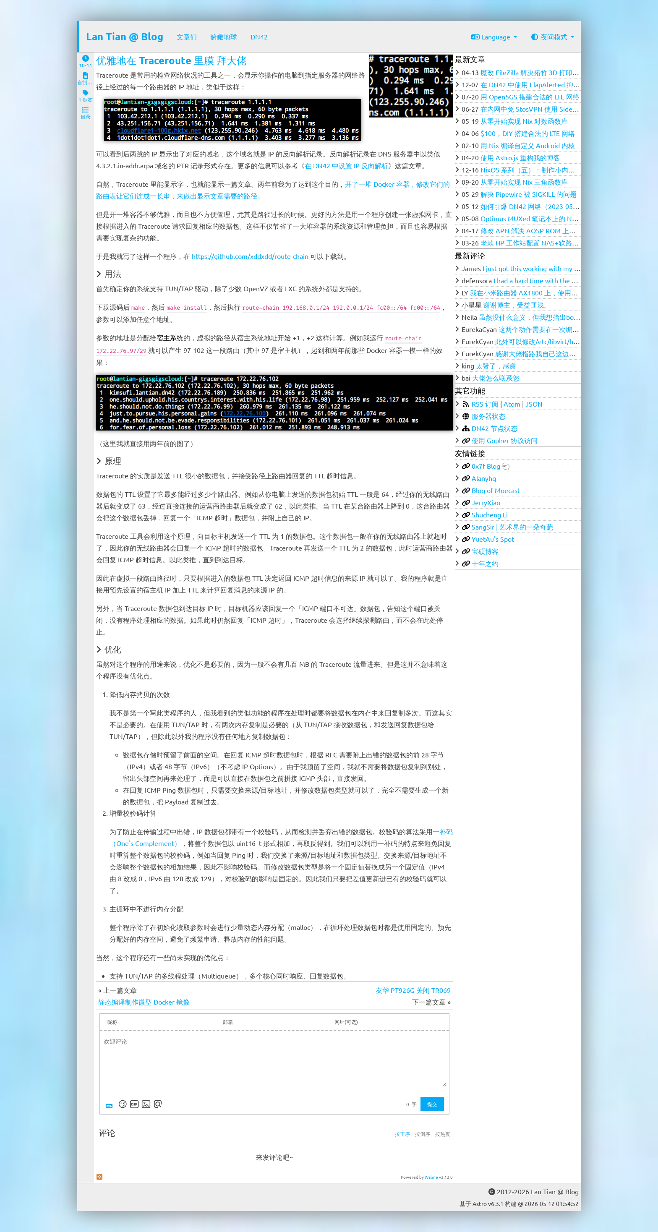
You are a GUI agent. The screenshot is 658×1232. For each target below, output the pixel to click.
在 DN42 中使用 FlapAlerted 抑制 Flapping (543, 84)
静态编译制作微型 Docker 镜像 (144, 1001)
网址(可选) (346, 1021)
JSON (534, 403)
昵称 (112, 1021)
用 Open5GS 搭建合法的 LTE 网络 (530, 96)
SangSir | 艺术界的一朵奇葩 (512, 526)
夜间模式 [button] (549, 36)
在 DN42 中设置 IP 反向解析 (346, 165)
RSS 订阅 (485, 403)
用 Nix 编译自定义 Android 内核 (527, 145)
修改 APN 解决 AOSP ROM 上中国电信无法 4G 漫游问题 (564, 230)
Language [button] (491, 36)
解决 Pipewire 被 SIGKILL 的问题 (528, 194)
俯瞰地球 (223, 36)
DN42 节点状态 (494, 428)
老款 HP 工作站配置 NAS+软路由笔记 (536, 242)
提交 (432, 1104)
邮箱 (228, 1021)
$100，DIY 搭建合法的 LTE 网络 (527, 133)
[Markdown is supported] (111, 1104)
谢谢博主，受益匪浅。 (517, 304)
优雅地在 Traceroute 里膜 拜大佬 (171, 60)
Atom (512, 403)
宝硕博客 (485, 551)
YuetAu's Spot (493, 539)
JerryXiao (486, 502)
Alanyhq (484, 478)
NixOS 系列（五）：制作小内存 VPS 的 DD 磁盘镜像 (558, 169)
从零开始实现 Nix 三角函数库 (524, 181)
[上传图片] (146, 1104)
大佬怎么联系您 (495, 377)
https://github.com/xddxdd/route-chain (250, 256)
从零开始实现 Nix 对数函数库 (524, 121)
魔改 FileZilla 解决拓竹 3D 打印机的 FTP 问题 (547, 72)
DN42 (259, 36)
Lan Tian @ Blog (124, 36)
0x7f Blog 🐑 (491, 466)
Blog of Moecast (496, 490)
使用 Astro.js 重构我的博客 (520, 157)
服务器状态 (488, 416)
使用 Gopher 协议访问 (505, 440)
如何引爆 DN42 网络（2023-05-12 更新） (542, 206)
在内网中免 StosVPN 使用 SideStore (534, 108)
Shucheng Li (490, 514)
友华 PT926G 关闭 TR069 (413, 990)
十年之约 (485, 563)
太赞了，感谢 (496, 365)
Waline (431, 1177)
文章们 (187, 36)
